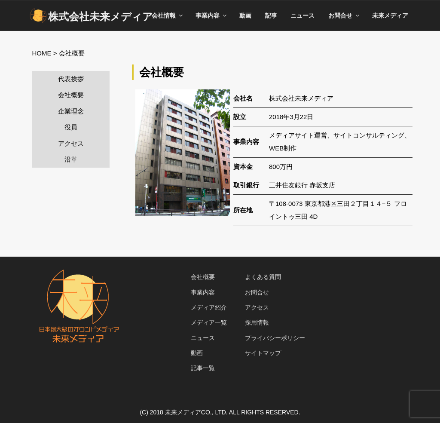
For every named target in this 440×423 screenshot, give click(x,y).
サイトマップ (263, 352)
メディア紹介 (209, 307)
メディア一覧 (209, 322)
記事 (271, 15)
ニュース (302, 15)
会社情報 (168, 15)
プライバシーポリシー (275, 337)
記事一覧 (203, 368)
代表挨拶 (71, 79)
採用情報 (257, 322)
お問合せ (344, 15)
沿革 (70, 159)
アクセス (71, 143)
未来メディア (390, 15)
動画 (245, 15)
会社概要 (71, 94)
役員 (70, 127)
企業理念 (71, 111)
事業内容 (212, 15)
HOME (42, 53)
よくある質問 (263, 276)
